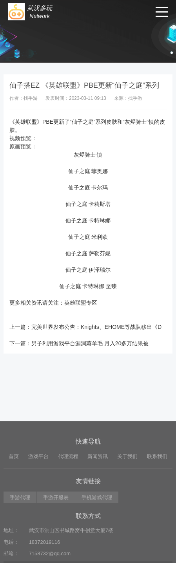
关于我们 (127, 478)
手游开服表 (56, 519)
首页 (14, 478)
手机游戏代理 (97, 519)
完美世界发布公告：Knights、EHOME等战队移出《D (96, 327)
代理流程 (68, 478)
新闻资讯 (97, 478)
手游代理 (20, 519)
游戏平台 (38, 478)
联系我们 (157, 478)
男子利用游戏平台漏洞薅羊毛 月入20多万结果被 (90, 343)
